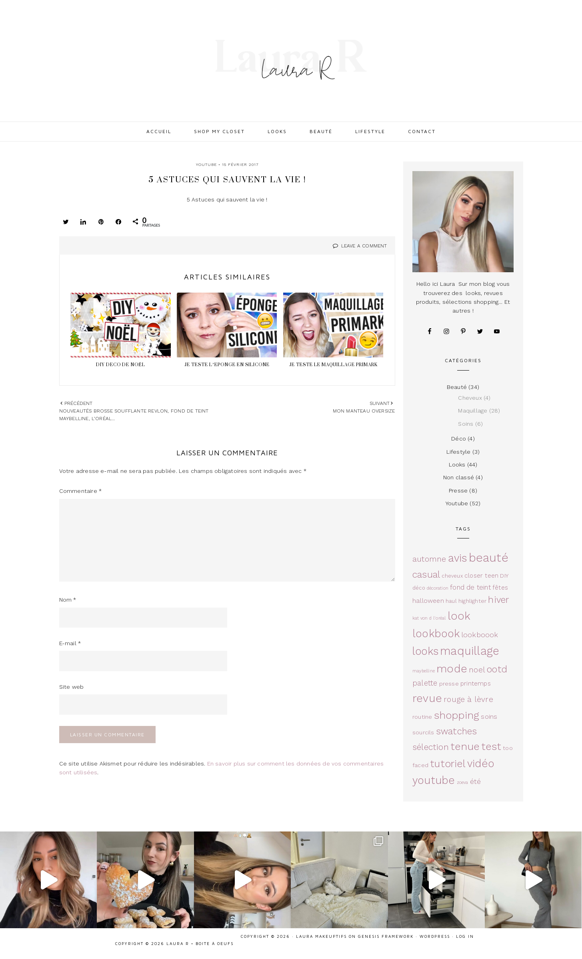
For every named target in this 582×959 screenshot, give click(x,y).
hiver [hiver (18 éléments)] (498, 599)
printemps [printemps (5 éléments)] (475, 683)
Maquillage (472, 410)
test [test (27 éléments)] (491, 746)
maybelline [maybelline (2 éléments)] (423, 671)
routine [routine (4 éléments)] (422, 717)
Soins (465, 424)
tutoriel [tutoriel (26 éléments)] (448, 764)
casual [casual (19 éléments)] (426, 574)
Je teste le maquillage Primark (333, 364)
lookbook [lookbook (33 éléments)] (436, 633)
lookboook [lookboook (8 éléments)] (480, 634)
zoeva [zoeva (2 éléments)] (462, 782)
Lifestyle (458, 452)
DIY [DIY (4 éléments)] (504, 575)
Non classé (458, 477)
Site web (71, 687)
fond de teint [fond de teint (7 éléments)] (470, 587)
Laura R (291, 60)
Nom (67, 599)
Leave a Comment (364, 246)
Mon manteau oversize (364, 411)
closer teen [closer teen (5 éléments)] (481, 575)
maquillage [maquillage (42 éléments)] (469, 651)
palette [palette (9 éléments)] (424, 683)
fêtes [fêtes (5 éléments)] (500, 587)
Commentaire (80, 491)
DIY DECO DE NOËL (120, 364)
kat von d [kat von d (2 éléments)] (422, 618)
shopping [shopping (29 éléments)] (457, 715)
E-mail (70, 643)
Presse (458, 490)
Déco (458, 438)
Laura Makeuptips (321, 936)
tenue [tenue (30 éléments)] (465, 746)
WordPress (435, 936)
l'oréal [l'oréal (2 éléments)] (439, 618)
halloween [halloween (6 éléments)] (428, 600)
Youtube (206, 164)
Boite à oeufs (215, 943)
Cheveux (470, 398)
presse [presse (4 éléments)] (449, 683)
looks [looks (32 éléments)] (425, 651)
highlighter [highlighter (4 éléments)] (472, 601)
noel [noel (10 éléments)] (477, 669)
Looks (457, 464)
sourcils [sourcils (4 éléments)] (423, 732)
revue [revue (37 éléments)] (427, 698)
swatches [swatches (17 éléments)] (456, 731)
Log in (465, 936)
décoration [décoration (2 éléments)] (437, 588)
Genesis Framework (386, 936)
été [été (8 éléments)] (475, 781)
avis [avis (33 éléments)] (457, 558)
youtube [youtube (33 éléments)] (433, 780)
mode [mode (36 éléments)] (451, 668)
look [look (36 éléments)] (459, 616)
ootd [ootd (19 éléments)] (497, 669)
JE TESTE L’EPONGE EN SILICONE (227, 364)
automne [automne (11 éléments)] (429, 559)
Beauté (457, 387)
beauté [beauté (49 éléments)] (488, 557)
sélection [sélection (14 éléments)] (430, 747)
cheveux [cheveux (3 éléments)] (452, 576)
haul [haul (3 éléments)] (451, 601)
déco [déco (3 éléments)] (418, 588)
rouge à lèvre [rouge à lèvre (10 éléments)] (468, 699)
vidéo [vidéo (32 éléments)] (480, 763)
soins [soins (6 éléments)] (489, 716)
